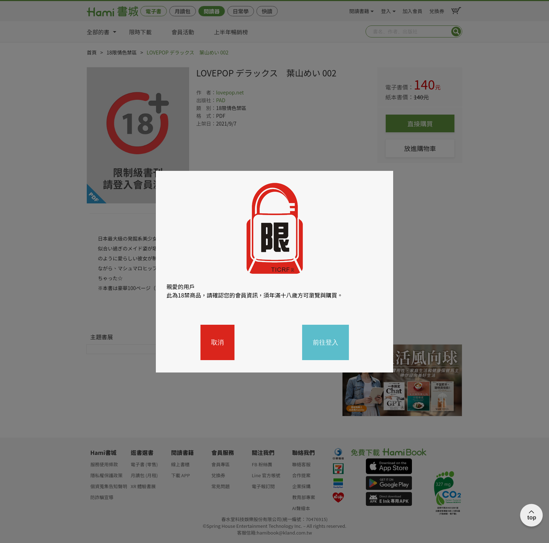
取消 (217, 342)
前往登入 (325, 342)
